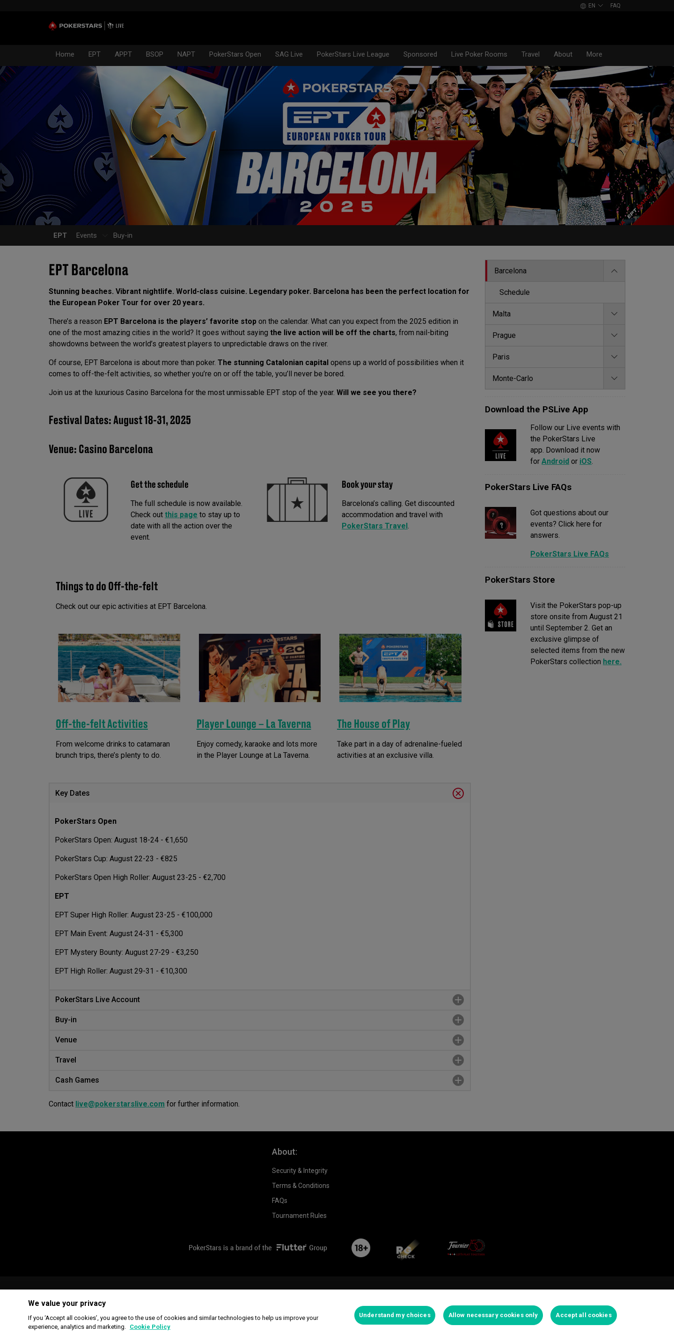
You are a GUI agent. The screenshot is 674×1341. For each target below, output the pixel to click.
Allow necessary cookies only (493, 1315)
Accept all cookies (583, 1315)
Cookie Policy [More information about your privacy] (150, 1326)
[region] (337, 1315)
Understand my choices (395, 1315)
